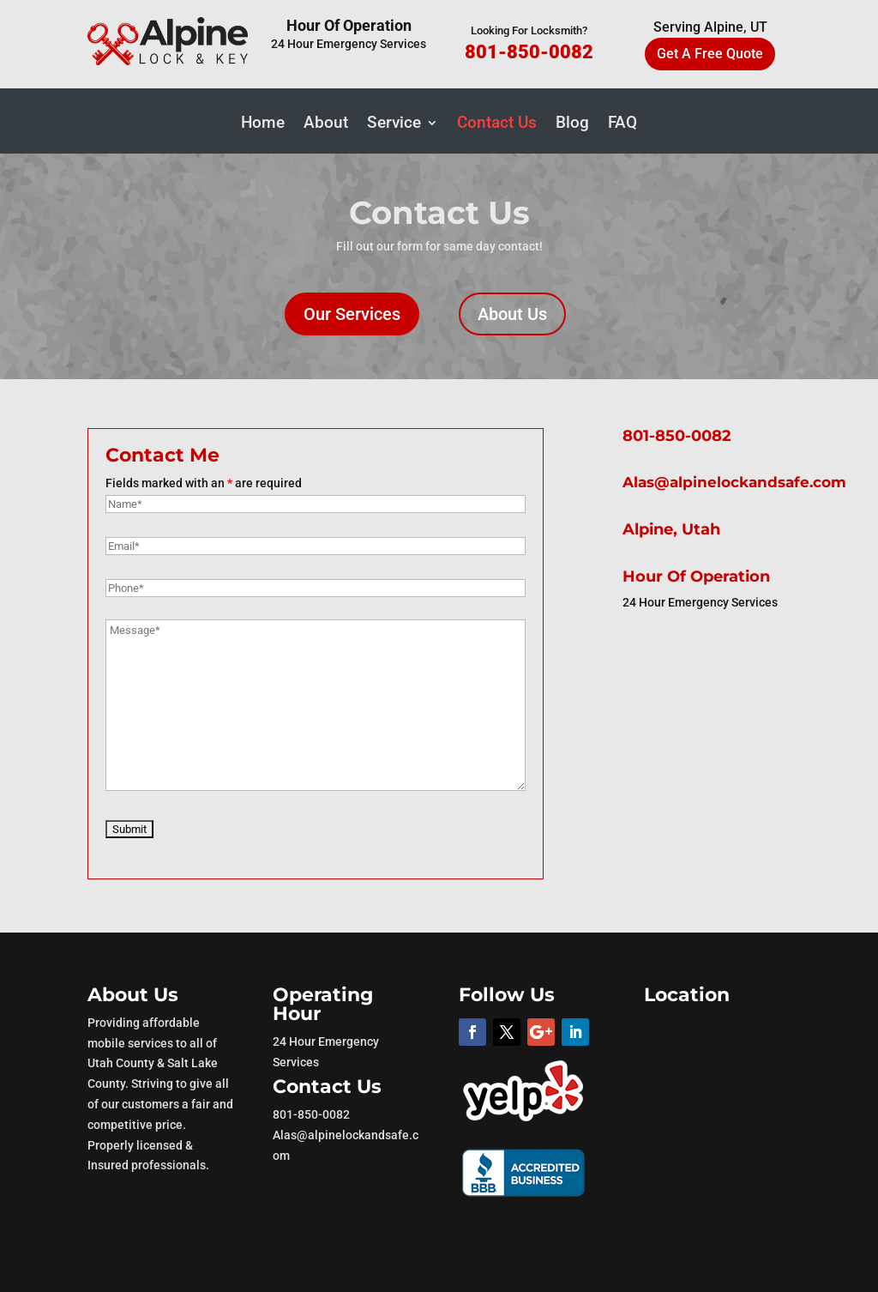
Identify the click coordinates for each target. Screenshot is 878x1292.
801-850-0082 (529, 52)
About (326, 124)
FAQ (622, 124)
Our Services (352, 314)
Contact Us (497, 124)
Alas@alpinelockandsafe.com (734, 482)
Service (394, 124)
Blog (572, 124)
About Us (512, 314)
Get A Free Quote (710, 53)
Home (263, 124)
